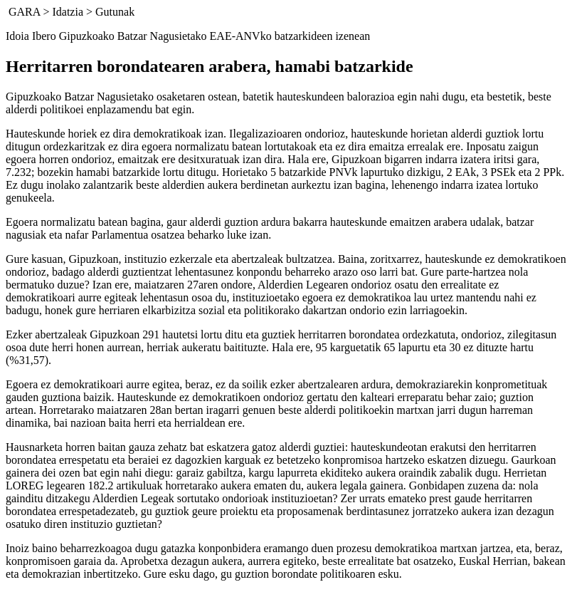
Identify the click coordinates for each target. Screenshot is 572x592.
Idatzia (67, 12)
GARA (24, 12)
